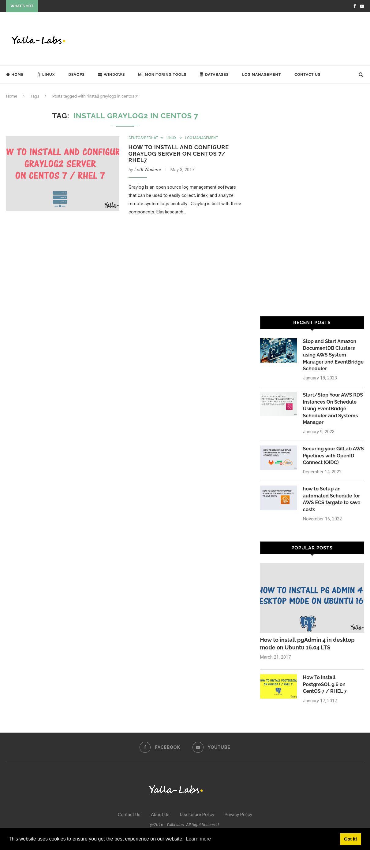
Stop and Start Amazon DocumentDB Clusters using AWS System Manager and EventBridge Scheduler (333, 355)
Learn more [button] (198, 838)
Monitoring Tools (162, 74)
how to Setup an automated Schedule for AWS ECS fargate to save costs (332, 499)
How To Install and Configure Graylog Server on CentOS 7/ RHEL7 (179, 153)
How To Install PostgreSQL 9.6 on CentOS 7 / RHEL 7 (325, 684)
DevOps (76, 74)
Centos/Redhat (143, 138)
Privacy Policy (238, 814)
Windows (111, 74)
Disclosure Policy (197, 814)
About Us (160, 814)
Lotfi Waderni (147, 169)
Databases (214, 74)
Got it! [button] (350, 839)
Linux (46, 74)
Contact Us (307, 74)
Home (15, 74)
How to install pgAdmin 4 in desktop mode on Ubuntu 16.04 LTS (307, 644)
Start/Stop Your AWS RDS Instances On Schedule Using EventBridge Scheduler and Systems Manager (333, 408)
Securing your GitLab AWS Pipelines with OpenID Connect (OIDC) (333, 455)
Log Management (261, 74)
